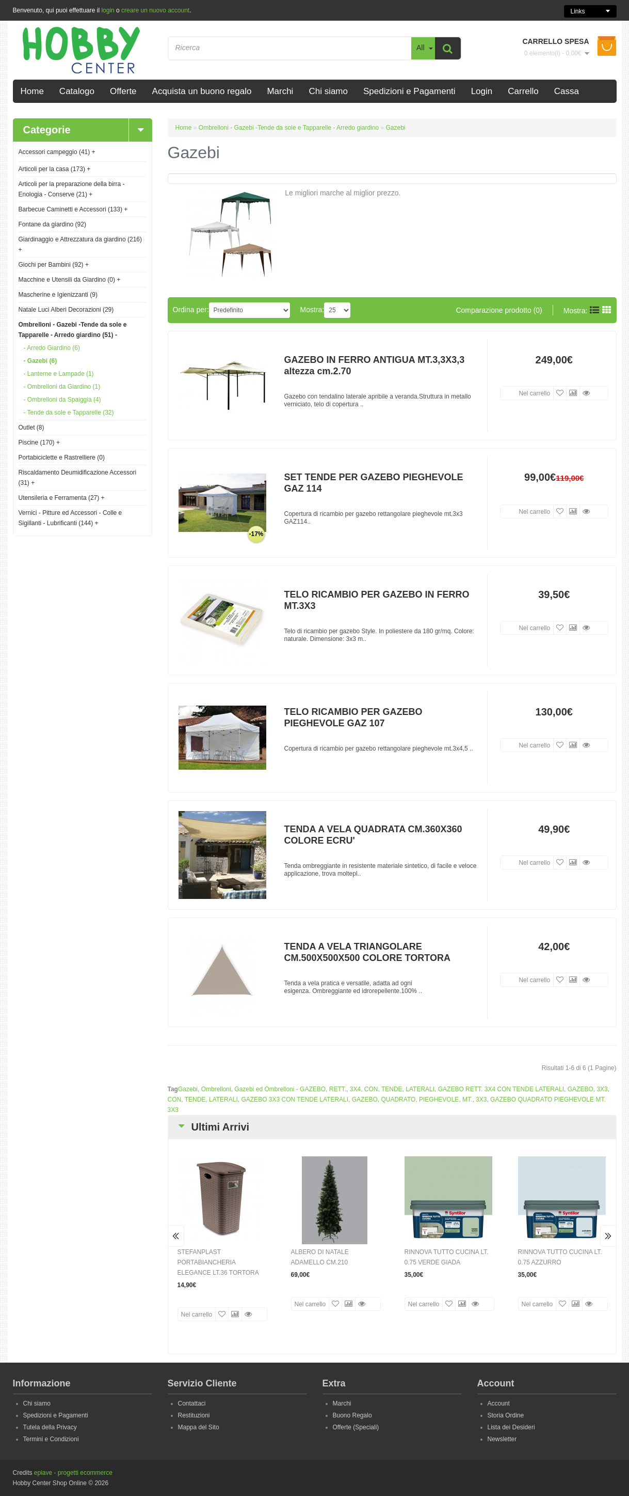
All (420, 47)
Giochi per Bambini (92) (54, 264)
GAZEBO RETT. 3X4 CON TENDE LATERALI (501, 1089)
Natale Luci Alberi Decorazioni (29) (66, 309)
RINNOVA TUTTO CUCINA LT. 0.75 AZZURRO (560, 1257)
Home (183, 127)
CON (371, 1089)
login (107, 10)
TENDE (391, 1089)
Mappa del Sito (198, 1427)
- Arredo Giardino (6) (52, 348)
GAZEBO (580, 1089)
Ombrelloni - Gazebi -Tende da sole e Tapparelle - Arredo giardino (289, 127)
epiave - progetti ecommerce (73, 1472)
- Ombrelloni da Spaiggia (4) (62, 399)
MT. (467, 1099)
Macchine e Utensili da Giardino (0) (70, 279)
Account (499, 1403)
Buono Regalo (352, 1415)
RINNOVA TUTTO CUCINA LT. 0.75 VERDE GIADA (447, 1257)
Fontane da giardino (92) (52, 224)
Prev (176, 1236)
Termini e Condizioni (51, 1439)
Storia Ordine (506, 1415)
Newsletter (502, 1439)
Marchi (342, 1403)
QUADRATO (398, 1099)
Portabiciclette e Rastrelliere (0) (62, 457)
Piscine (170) (39, 442)
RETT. (337, 1089)
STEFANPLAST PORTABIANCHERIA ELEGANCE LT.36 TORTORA (218, 1262)
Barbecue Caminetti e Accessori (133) (73, 209)
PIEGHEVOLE (439, 1099)
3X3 (601, 1089)
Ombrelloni (216, 1089)
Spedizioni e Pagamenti (55, 1415)
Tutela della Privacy (50, 1427)
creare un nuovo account (155, 10)
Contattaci (192, 1403)
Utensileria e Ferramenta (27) (62, 497)
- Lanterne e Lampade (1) (59, 373)
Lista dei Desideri (511, 1427)
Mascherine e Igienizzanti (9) (58, 294)
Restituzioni (194, 1415)
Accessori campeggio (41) (57, 152)
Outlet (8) (31, 427)
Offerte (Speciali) (356, 1427)
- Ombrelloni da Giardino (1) (62, 386)
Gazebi (396, 127)
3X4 (355, 1089)
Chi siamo (37, 1403)
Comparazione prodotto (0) (499, 310)
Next (608, 1236)
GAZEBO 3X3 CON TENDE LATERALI (294, 1099)
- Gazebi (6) (40, 360)
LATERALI (420, 1089)
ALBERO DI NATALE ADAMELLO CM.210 (320, 1257)
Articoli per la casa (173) (55, 169)
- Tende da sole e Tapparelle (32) (69, 412)
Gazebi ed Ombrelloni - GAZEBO (280, 1089)
